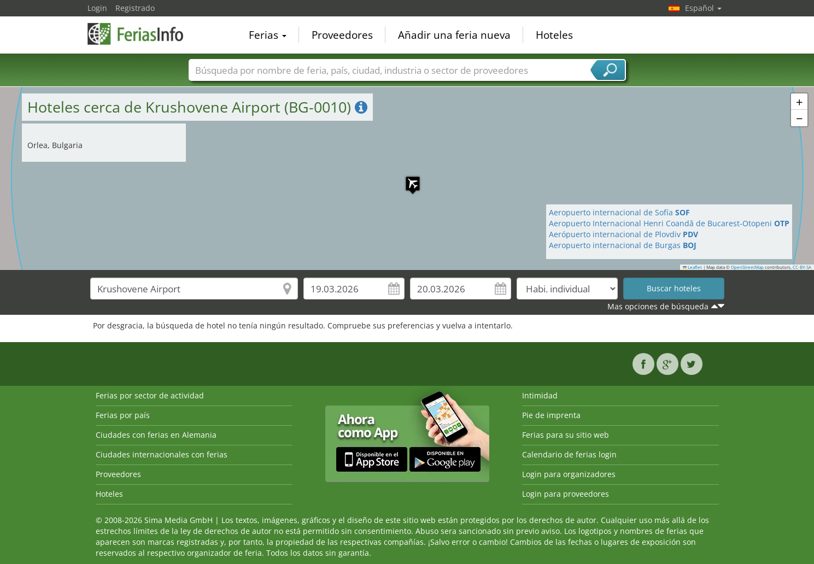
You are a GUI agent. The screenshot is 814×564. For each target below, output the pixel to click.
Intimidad (540, 395)
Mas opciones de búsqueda (657, 306)
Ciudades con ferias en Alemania (156, 435)
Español (703, 8)
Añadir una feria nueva (454, 35)
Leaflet (692, 267)
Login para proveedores (565, 494)
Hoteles (554, 35)
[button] (407, 178)
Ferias (267, 35)
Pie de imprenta (551, 415)
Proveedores (342, 35)
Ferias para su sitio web (565, 435)
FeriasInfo (142, 34)
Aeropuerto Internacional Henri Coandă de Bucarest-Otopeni (669, 223)
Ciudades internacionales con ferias (161, 454)
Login (97, 8)
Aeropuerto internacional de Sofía (619, 212)
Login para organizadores (569, 474)
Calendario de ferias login (569, 454)
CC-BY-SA (802, 267)
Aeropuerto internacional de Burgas (622, 245)
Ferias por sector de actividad (150, 395)
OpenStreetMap (747, 267)
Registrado (135, 8)
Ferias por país (123, 415)
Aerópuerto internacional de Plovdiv (623, 234)
